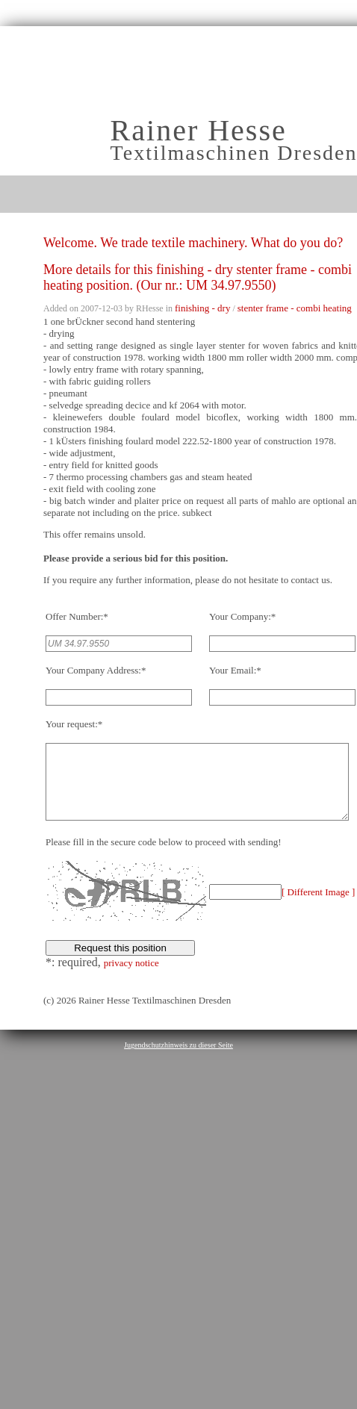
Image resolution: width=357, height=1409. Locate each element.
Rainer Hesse (199, 130)
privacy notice (131, 978)
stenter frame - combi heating (295, 308)
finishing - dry (202, 308)
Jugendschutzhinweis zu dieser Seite (178, 1061)
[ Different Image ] (318, 907)
